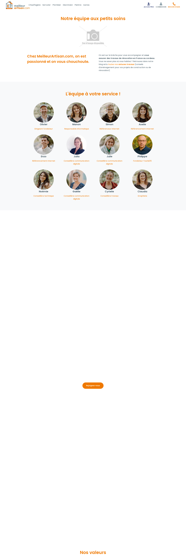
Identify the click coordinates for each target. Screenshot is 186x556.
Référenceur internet (109, 129)
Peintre (80, 5)
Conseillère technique (43, 196)
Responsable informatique (76, 129)
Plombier (59, 5)
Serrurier (49, 5)
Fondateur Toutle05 (142, 161)
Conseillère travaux (109, 196)
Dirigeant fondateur (43, 129)
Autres (89, 5)
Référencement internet (142, 129)
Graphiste (142, 196)
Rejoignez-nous (93, 386)
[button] (174, 5)
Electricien (71, 5)
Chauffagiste (37, 5)
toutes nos (121, 64)
